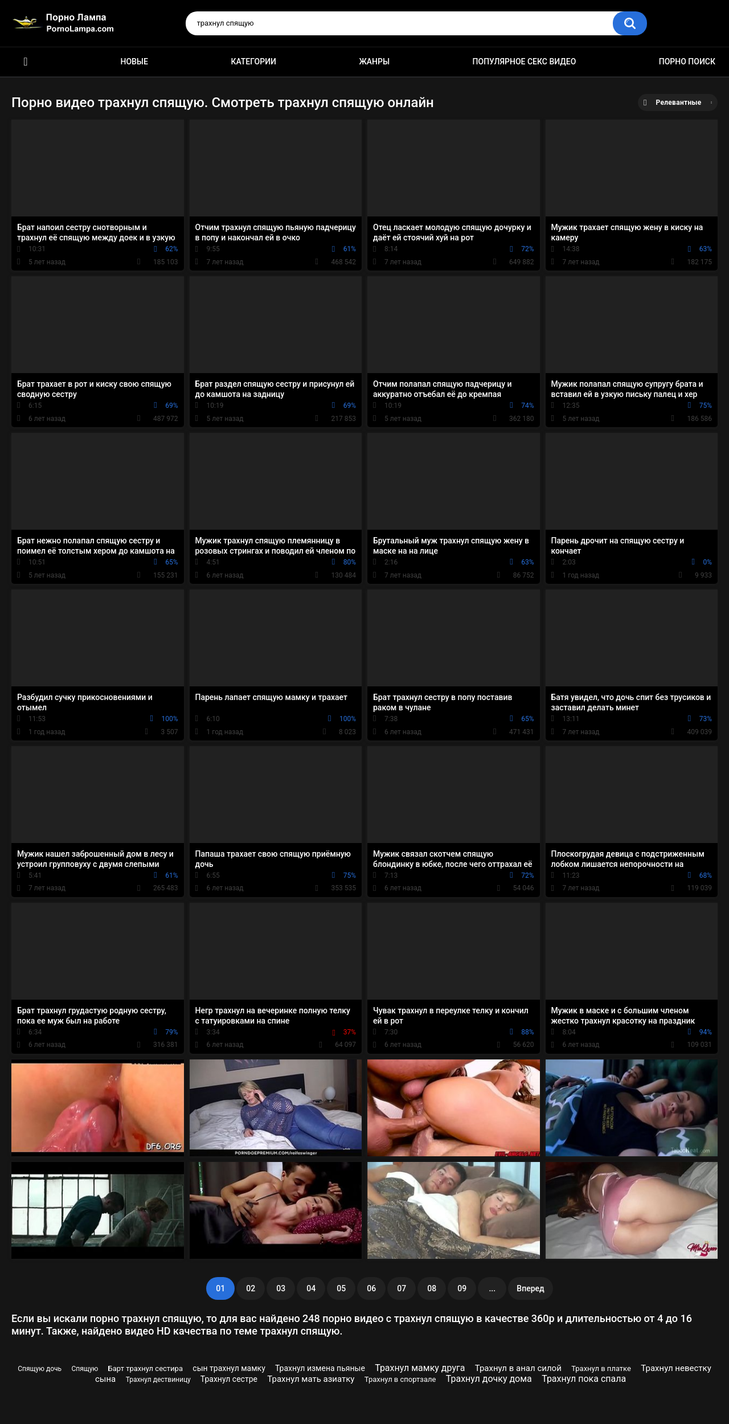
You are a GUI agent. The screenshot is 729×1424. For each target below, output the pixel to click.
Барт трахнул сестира (145, 1368)
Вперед (530, 1288)
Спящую (84, 1369)
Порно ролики (25, 61)
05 (341, 1288)
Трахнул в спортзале (400, 1379)
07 (401, 1288)
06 (371, 1288)
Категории (253, 61)
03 (280, 1288)
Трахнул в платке (601, 1368)
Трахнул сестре (228, 1379)
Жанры (374, 61)
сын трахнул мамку (229, 1368)
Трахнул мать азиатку (310, 1379)
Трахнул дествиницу (158, 1380)
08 (431, 1288)
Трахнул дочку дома (489, 1378)
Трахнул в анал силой (518, 1368)
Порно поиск (687, 61)
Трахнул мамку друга (420, 1367)
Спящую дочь (40, 1369)
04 (311, 1288)
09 (461, 1288)
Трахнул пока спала (584, 1378)
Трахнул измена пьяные (320, 1368)
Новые (134, 61)
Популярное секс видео (524, 61)
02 (250, 1288)
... (492, 1288)
